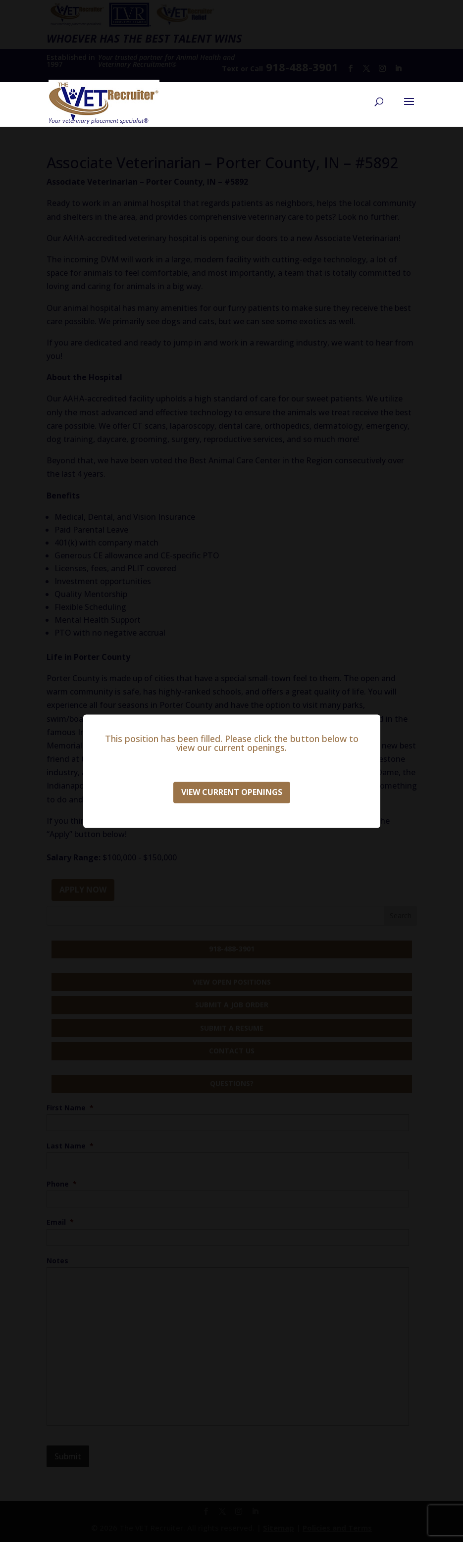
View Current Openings (231, 792)
